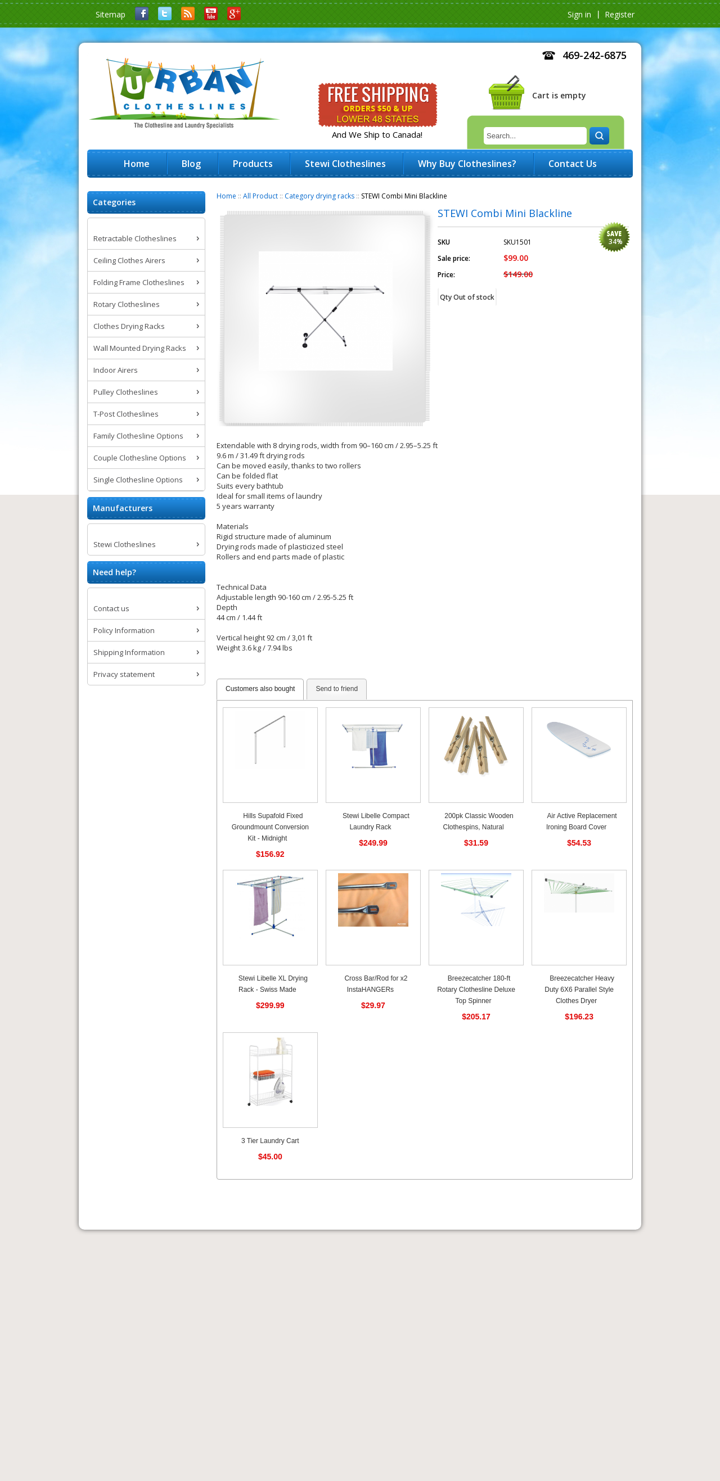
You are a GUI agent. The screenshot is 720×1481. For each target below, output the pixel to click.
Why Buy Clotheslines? (467, 163)
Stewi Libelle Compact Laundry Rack (376, 821)
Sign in (579, 14)
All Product (260, 196)
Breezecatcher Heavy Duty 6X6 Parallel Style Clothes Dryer (579, 989)
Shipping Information (129, 652)
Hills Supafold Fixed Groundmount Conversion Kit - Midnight (270, 827)
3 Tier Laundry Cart (270, 1141)
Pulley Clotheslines (125, 392)
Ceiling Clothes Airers (129, 260)
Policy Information (124, 630)
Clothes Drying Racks (129, 326)
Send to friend (337, 689)
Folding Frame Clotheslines (138, 282)
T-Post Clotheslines (126, 414)
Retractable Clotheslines (135, 238)
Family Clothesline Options (138, 436)
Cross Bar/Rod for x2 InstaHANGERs (375, 984)
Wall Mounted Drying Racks (139, 348)
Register (619, 14)
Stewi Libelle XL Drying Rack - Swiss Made (273, 984)
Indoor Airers (115, 370)
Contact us (111, 608)
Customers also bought (260, 689)
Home (226, 196)
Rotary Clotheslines (126, 304)
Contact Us (572, 163)
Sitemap (110, 14)
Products (253, 163)
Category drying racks (319, 196)
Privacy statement (124, 674)
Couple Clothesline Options (139, 458)
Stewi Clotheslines (124, 544)
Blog (191, 163)
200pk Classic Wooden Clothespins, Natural (478, 821)
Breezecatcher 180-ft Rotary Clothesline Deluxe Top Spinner (476, 989)
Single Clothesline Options (138, 480)
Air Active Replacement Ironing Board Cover (581, 821)
